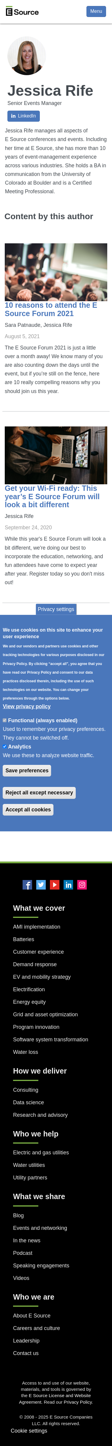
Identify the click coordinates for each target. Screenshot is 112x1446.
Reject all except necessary (39, 793)
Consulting (25, 1090)
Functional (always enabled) (42, 720)
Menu (96, 11)
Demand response (35, 964)
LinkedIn (23, 115)
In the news (26, 1241)
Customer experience (38, 952)
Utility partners (30, 1178)
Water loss (25, 1052)
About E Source (32, 1316)
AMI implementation (36, 927)
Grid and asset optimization (45, 1014)
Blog (18, 1215)
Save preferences (26, 771)
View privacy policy (27, 706)
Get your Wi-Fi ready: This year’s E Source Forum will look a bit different (52, 496)
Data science (28, 1102)
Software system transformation (50, 1040)
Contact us (26, 1353)
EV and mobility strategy (42, 977)
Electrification (29, 989)
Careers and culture (36, 1328)
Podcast (22, 1253)
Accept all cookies (28, 810)
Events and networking (40, 1228)
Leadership (26, 1341)
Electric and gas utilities (41, 1153)
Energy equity (29, 1002)
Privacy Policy (78, 1402)
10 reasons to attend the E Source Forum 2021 (51, 309)
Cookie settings (29, 1431)
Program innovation (36, 1027)
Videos (21, 1278)
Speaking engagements (41, 1266)
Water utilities (29, 1165)
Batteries (23, 939)
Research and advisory (40, 1115)
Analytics (19, 746)
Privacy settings (56, 609)
